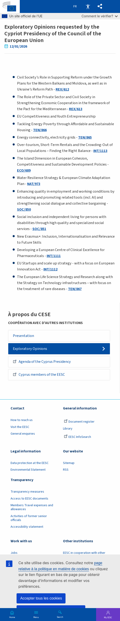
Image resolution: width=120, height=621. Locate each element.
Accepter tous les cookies (41, 598)
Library (67, 428)
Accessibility (87, 6)
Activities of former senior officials (29, 518)
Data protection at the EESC (30, 463)
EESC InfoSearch (77, 437)
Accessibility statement (27, 526)
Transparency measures (27, 491)
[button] (100, 6)
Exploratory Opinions (30, 348)
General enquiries (23, 433)
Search (60, 616)
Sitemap (68, 463)
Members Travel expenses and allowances (32, 507)
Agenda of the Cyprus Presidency (42, 361)
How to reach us (22, 420)
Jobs (14, 553)
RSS (66, 470)
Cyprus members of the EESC (39, 374)
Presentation (23, 336)
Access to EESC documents (29, 498)
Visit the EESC (20, 427)
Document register (79, 421)
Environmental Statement (28, 470)
